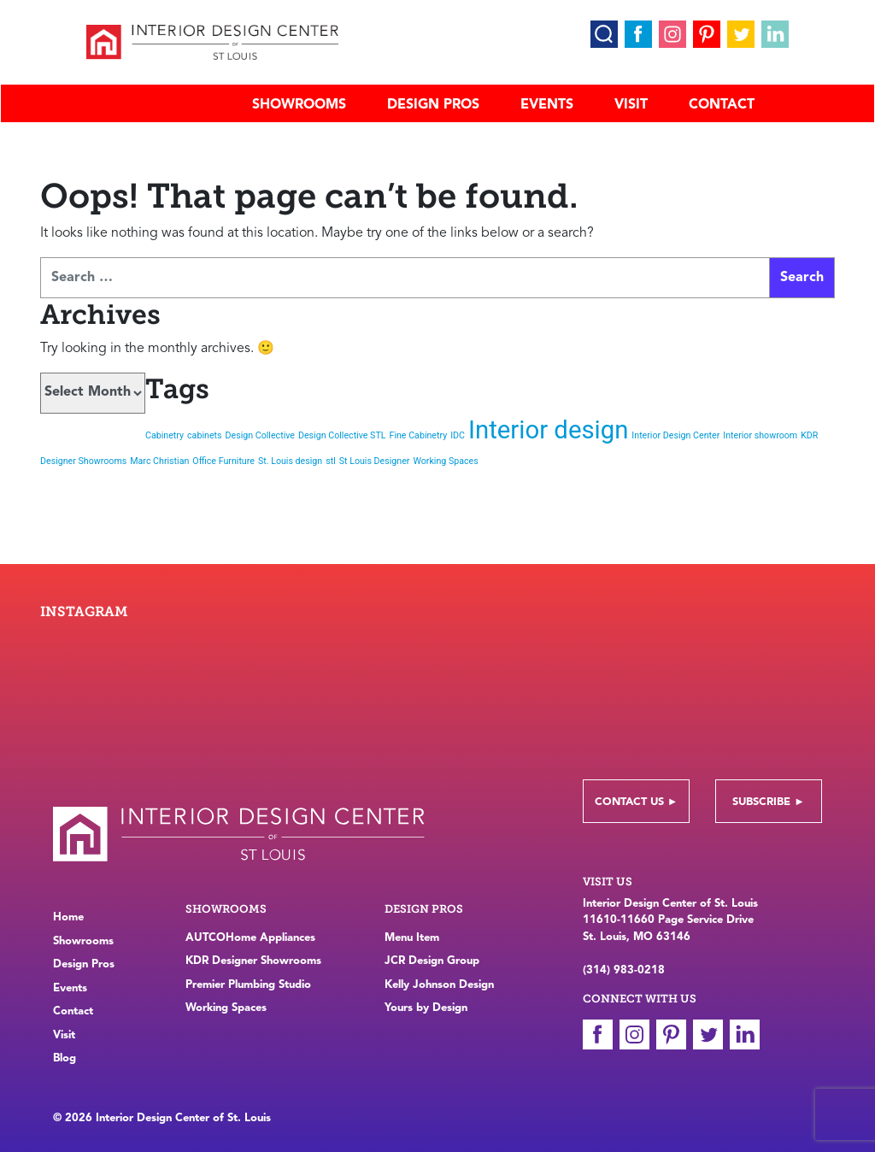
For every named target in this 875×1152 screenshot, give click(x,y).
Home (68, 917)
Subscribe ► (768, 802)
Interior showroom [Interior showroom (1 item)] (760, 435)
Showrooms (299, 105)
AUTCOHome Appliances (250, 937)
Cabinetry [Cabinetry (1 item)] (164, 435)
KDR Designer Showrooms (253, 961)
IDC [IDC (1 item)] (457, 435)
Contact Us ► (636, 802)
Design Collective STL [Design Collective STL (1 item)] (342, 435)
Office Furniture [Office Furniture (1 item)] (223, 461)
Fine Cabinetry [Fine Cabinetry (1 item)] (419, 435)
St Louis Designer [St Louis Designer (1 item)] (374, 461)
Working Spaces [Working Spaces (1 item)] (445, 461)
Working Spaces (226, 1008)
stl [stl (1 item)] (331, 461)
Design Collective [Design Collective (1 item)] (261, 435)
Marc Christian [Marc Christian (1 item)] (159, 461)
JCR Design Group (432, 961)
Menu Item (412, 937)
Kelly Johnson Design (439, 984)
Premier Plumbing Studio (248, 984)
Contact (722, 105)
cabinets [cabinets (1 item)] (204, 435)
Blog (64, 1058)
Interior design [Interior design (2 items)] (548, 429)
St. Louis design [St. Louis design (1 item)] (290, 461)
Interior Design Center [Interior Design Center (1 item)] (675, 435)
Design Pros (433, 105)
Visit (631, 105)
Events (546, 105)
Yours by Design (426, 1008)
